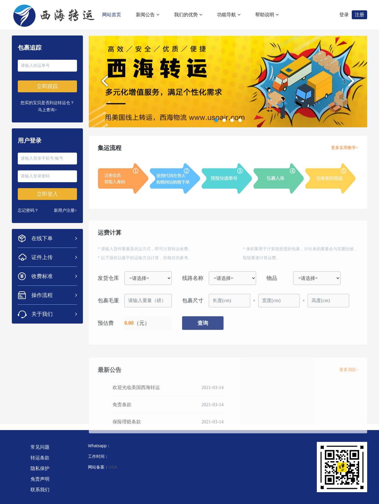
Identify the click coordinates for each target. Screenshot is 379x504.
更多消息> (348, 377)
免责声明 (39, 479)
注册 (359, 14)
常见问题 (39, 447)
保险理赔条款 (127, 429)
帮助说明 (267, 14)
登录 (344, 14)
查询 (202, 328)
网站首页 (111, 14)
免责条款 (122, 412)
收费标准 (54, 276)
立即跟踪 (47, 86)
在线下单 (54, 238)
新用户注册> (65, 210)
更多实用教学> (344, 150)
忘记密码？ (28, 210)
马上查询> (47, 110)
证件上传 (54, 257)
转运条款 (39, 457)
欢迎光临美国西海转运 (136, 395)
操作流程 (54, 295)
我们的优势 (188, 14)
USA (113, 467)
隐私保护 (39, 468)
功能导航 (228, 14)
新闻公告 (147, 14)
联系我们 (39, 489)
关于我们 (54, 314)
